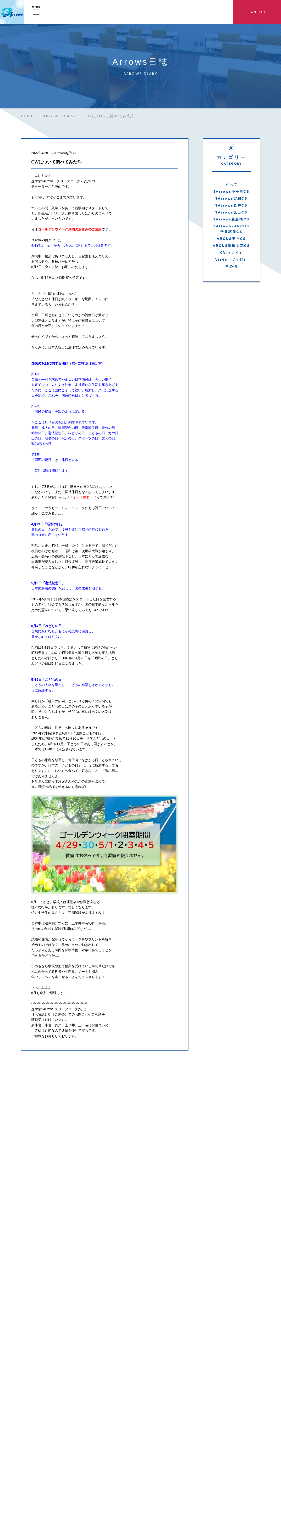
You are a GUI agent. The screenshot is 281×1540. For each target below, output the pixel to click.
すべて (231, 185)
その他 (231, 267)
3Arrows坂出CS (231, 213)
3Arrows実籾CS (231, 199)
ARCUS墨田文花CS (231, 246)
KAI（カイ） (231, 253)
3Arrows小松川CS (231, 192)
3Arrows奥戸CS (231, 206)
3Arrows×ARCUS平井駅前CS (231, 229)
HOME (27, 117)
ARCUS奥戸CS (231, 240)
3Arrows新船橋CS (231, 220)
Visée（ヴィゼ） (231, 260)
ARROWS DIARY (59, 117)
